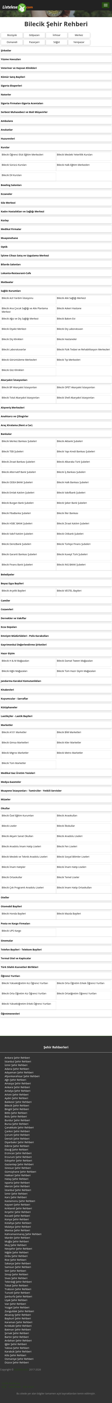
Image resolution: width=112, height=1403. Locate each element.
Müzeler (5, 799)
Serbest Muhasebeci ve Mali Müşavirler (24, 112)
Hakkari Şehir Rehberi (18, 1175)
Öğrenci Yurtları (10, 976)
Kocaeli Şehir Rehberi (17, 1215)
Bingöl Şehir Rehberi (17, 1109)
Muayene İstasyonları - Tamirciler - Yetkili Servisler (31, 790)
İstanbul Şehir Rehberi (18, 1061)
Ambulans (7, 121)
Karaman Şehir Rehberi (18, 1322)
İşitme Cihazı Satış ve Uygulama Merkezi (25, 255)
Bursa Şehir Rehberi (16, 1123)
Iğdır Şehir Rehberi (16, 1344)
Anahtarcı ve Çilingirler (14, 416)
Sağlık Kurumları (11, 290)
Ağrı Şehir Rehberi (15, 1079)
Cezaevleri (7, 609)
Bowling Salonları (11, 185)
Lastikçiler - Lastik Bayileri (16, 716)
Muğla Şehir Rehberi (17, 1241)
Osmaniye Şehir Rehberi (19, 1358)
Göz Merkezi (8, 202)
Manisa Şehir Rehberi (17, 1230)
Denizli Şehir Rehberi (17, 1138)
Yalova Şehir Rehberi (17, 1348)
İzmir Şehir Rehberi (16, 1065)
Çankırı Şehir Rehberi (17, 1131)
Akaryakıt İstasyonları (14, 380)
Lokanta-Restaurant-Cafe (16, 273)
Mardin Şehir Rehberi (17, 1237)
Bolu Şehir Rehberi (16, 1116)
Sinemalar (7, 940)
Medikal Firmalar (11, 229)
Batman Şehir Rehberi (18, 1329)
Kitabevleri (7, 689)
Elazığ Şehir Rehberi (16, 1149)
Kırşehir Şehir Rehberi (18, 1212)
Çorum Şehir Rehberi (17, 1134)
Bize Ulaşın (28, 1386)
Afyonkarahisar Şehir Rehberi (22, 1076)
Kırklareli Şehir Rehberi (18, 1208)
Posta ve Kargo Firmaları (15, 923)
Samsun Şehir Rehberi (18, 1267)
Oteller (5, 897)
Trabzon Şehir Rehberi (18, 1289)
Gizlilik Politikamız (11, 1383)
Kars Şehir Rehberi (16, 1197)
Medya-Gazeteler (11, 782)
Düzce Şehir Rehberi (17, 1362)
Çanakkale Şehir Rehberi (19, 1127)
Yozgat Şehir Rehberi (17, 1307)
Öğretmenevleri (10, 1013)
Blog (4, 1386)
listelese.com (21, 1369)
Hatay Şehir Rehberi (16, 1179)
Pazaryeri (34, 42)
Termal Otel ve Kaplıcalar (16, 958)
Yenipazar (78, 42)
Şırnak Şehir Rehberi (17, 1333)
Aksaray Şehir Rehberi (18, 1314)
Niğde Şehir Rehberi (16, 1252)
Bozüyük (12, 35)
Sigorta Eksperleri (11, 85)
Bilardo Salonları (11, 264)
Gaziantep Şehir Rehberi (19, 1164)
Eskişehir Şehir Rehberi (18, 1160)
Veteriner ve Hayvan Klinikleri (19, 68)
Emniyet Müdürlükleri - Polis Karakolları (25, 635)
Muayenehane (9, 238)
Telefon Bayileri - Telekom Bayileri (21, 949)
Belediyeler (7, 574)
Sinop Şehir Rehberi (16, 1274)
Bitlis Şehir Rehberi (16, 1113)
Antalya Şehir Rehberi (17, 1090)
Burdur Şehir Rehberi (17, 1120)
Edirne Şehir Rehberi (17, 1146)
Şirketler (6, 50)
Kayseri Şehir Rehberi (17, 1204)
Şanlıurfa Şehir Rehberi (18, 1296)
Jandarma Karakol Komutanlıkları (21, 681)
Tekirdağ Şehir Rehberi (18, 1281)
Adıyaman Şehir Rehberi (19, 1072)
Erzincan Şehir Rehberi (18, 1153)
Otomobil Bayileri (11, 906)
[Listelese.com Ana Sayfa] (18, 5)
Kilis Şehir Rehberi (15, 1355)
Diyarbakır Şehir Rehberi (19, 1142)
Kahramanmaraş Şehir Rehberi (23, 1234)
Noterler (6, 94)
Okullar (5, 808)
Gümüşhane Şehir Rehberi (20, 1171)
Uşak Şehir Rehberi (16, 1300)
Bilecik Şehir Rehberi (17, 1105)
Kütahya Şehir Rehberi (18, 1223)
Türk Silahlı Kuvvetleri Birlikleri (19, 967)
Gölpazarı (34, 35)
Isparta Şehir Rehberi (17, 1182)
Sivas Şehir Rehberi (16, 1278)
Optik (4, 246)
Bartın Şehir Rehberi (17, 1337)
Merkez (79, 35)
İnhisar (57, 35)
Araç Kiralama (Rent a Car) (16, 425)
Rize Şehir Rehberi (15, 1259)
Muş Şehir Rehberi (16, 1245)
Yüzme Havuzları (11, 59)
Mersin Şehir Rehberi (17, 1186)
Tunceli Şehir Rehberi (17, 1292)
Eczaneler (6, 194)
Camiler (5, 600)
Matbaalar (7, 282)
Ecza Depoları (9, 627)
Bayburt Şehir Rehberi (18, 1318)
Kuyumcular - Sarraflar (14, 698)
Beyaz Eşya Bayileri (12, 583)
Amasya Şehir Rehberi (18, 1083)
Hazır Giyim (8, 653)
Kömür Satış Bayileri (13, 77)
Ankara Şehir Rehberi (17, 1057)
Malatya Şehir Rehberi (18, 1226)
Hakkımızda (15, 1386)
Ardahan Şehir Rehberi (18, 1340)
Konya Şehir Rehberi (17, 1219)
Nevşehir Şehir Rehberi (18, 1248)
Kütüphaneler (9, 707)
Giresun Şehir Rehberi (18, 1168)
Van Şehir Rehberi (15, 1303)
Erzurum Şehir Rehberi (18, 1157)
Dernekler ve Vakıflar (13, 618)
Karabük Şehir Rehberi (18, 1351)
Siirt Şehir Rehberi (15, 1270)
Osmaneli (12, 42)
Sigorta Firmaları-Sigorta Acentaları (22, 103)
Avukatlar (7, 129)
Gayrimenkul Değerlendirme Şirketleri (24, 644)
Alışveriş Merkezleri (12, 407)
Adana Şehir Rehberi (17, 1068)
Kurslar (5, 147)
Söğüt (56, 42)
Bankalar (6, 434)
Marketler (7, 725)
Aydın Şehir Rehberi (16, 1098)
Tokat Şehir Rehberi (16, 1285)
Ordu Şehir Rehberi (16, 1256)
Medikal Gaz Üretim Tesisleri (18, 773)
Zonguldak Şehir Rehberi (19, 1311)
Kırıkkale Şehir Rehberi (18, 1325)
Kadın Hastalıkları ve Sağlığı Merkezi (22, 211)
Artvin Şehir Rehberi (16, 1094)
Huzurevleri (8, 138)
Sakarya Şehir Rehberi (18, 1263)
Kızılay (5, 220)
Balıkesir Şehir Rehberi (18, 1102)
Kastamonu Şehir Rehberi (20, 1201)
